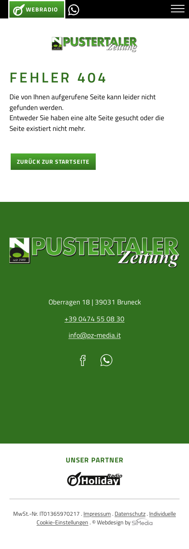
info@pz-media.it (95, 335)
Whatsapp (73, 10)
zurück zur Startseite (53, 162)
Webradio (42, 9)
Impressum (97, 513)
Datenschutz (130, 513)
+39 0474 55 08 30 (94, 318)
